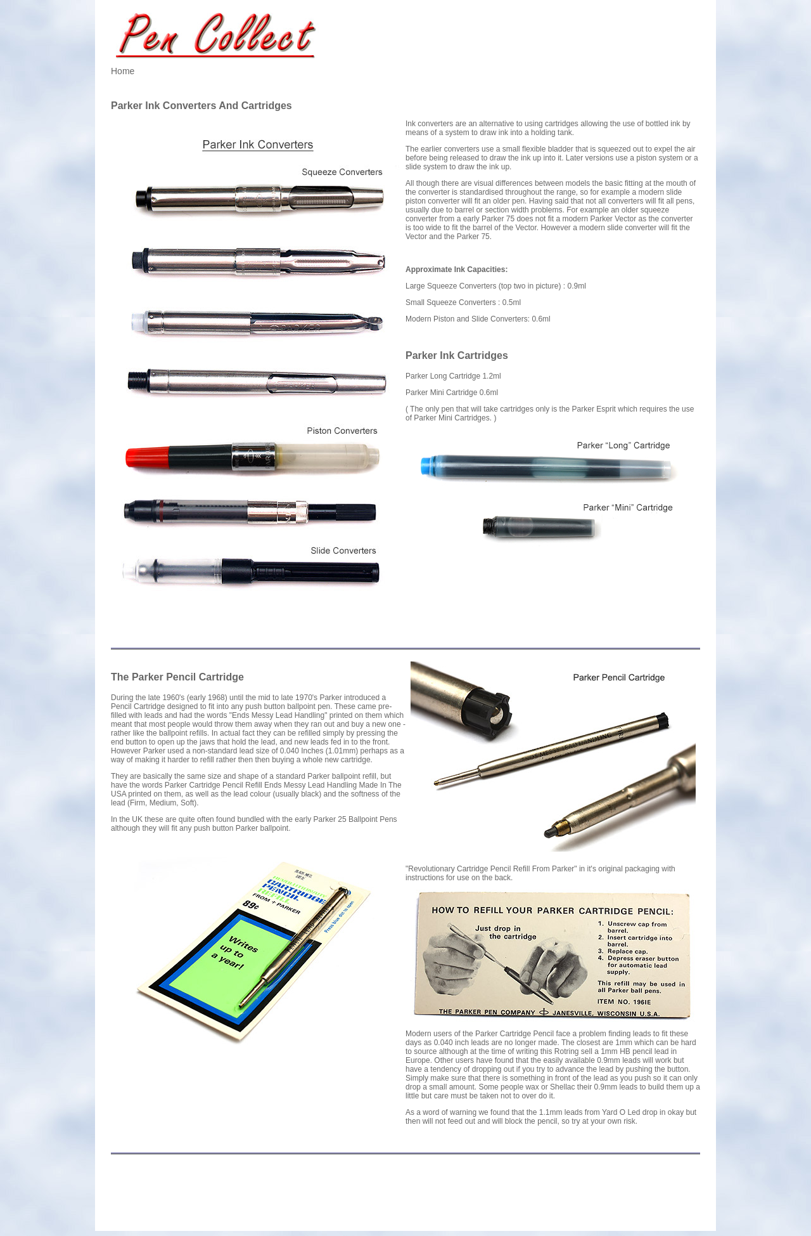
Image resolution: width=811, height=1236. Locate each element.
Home (122, 71)
